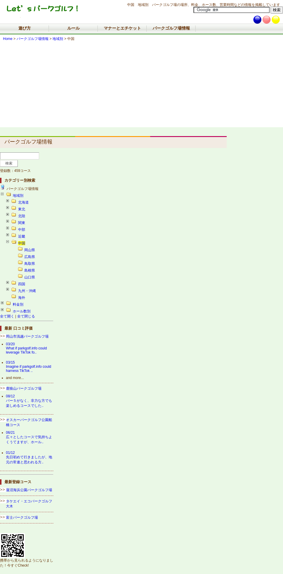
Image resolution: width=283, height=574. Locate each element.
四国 (21, 284)
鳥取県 (29, 264)
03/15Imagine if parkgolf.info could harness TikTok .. (28, 366)
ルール (73, 28)
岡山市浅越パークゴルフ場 (27, 336)
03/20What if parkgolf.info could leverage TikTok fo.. (26, 348)
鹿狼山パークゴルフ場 (23, 388)
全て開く (7, 316)
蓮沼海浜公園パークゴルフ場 (29, 490)
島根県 (29, 270)
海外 (21, 298)
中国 (21, 243)
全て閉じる (26, 316)
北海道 (23, 202)
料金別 (18, 304)
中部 (21, 230)
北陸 (21, 216)
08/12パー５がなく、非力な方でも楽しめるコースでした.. (29, 401)
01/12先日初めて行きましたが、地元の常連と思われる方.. (29, 457)
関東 (21, 223)
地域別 (57, 39)
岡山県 (29, 250)
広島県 (29, 257)
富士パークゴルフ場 (22, 517)
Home (7, 39)
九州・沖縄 (27, 291)
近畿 (21, 236)
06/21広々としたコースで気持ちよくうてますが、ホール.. (29, 437)
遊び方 (24, 28)
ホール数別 (22, 311)
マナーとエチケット (122, 28)
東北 (21, 209)
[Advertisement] (141, 85)
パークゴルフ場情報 (171, 28)
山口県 (29, 277)
